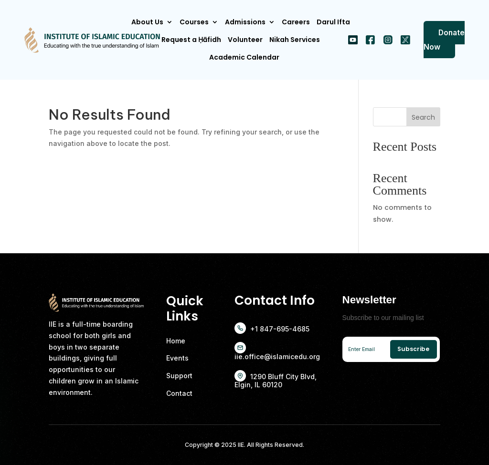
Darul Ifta (333, 22)
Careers (296, 22)
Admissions (245, 22)
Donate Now (444, 39)
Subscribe (413, 349)
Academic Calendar (244, 57)
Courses (194, 22)
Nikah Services (294, 39)
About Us (147, 22)
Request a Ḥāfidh (191, 39)
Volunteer (245, 39)
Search (423, 117)
